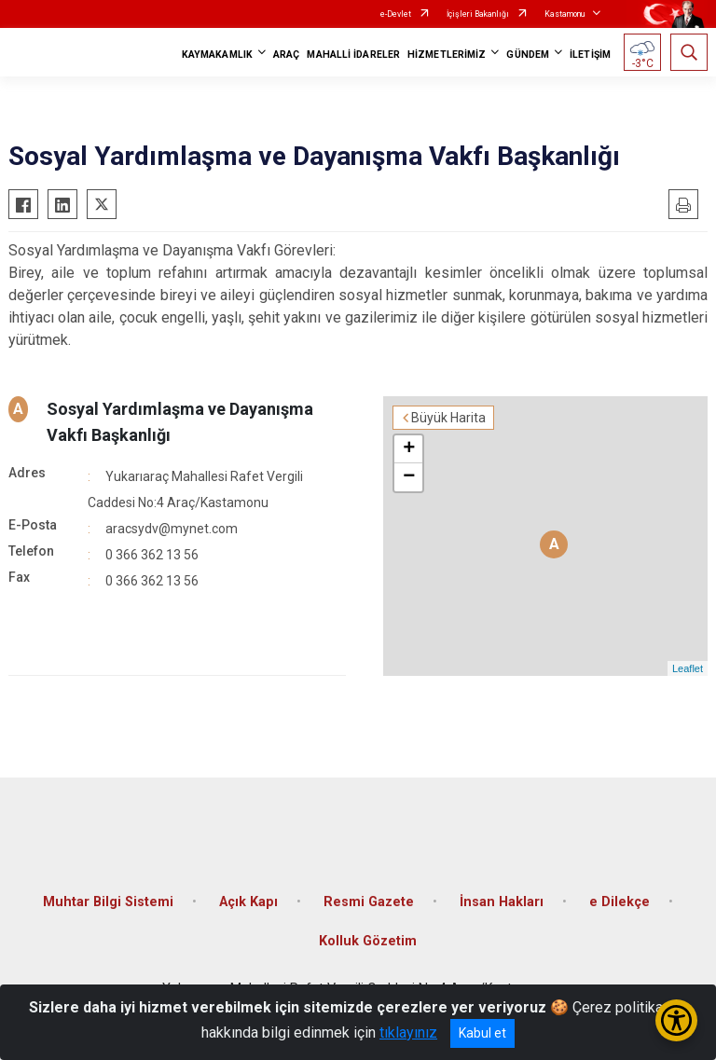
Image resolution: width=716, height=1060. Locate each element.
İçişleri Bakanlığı (478, 14)
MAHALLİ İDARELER (353, 54)
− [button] (409, 477)
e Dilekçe (619, 902)
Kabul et (482, 1033)
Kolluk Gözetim (368, 941)
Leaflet (687, 668)
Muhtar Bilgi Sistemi (108, 902)
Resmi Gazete (369, 902)
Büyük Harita (448, 417)
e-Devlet (395, 14)
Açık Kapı (248, 902)
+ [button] (409, 449)
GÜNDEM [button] (527, 54)
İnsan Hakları (502, 902)
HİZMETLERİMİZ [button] (446, 54)
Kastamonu (564, 14)
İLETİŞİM (590, 54)
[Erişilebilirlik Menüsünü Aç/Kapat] (676, 1020)
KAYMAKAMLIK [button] (217, 54)
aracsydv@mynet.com (171, 528)
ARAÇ (286, 54)
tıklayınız (408, 1032)
